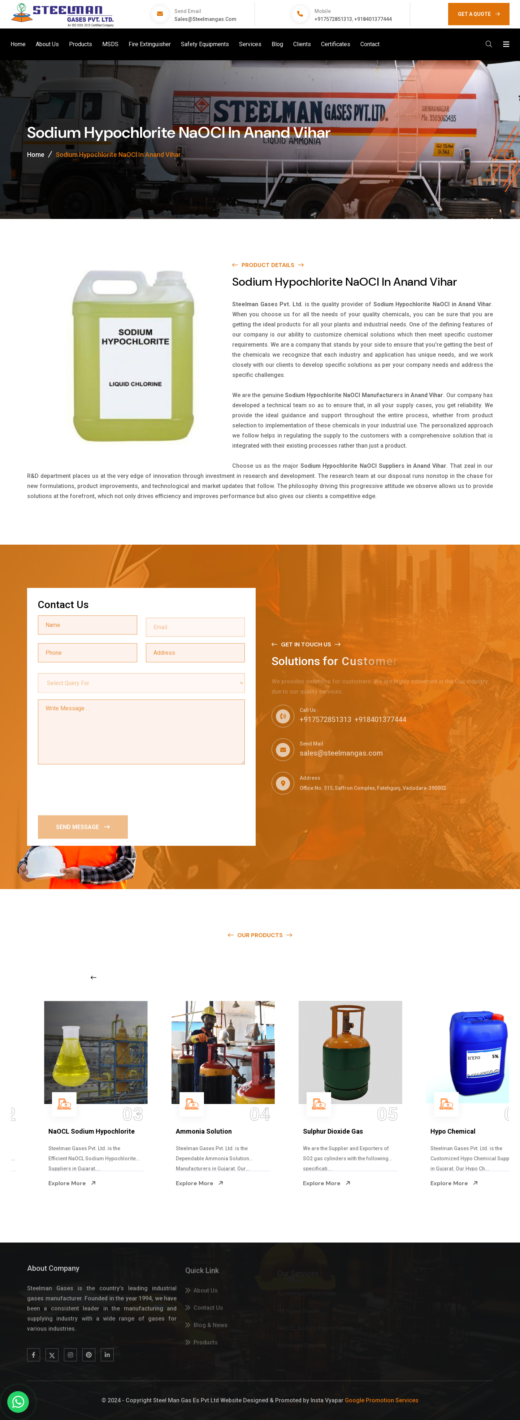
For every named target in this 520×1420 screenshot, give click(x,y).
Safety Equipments (205, 44)
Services (250, 44)
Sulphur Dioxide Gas (434, 1131)
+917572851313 (333, 19)
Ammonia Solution (304, 1131)
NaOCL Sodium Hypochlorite (192, 1131)
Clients (302, 44)
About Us (47, 44)
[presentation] (93, 789)
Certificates (335, 44)
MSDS (110, 44)
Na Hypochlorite (46, 1131)
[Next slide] (406, 977)
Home (18, 44)
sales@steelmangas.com (205, 19)
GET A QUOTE (479, 14)
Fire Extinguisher (150, 44)
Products (80, 44)
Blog (277, 44)
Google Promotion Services (382, 1400)
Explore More (45, 1183)
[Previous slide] (93, 977)
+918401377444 (373, 19)
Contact (370, 44)
